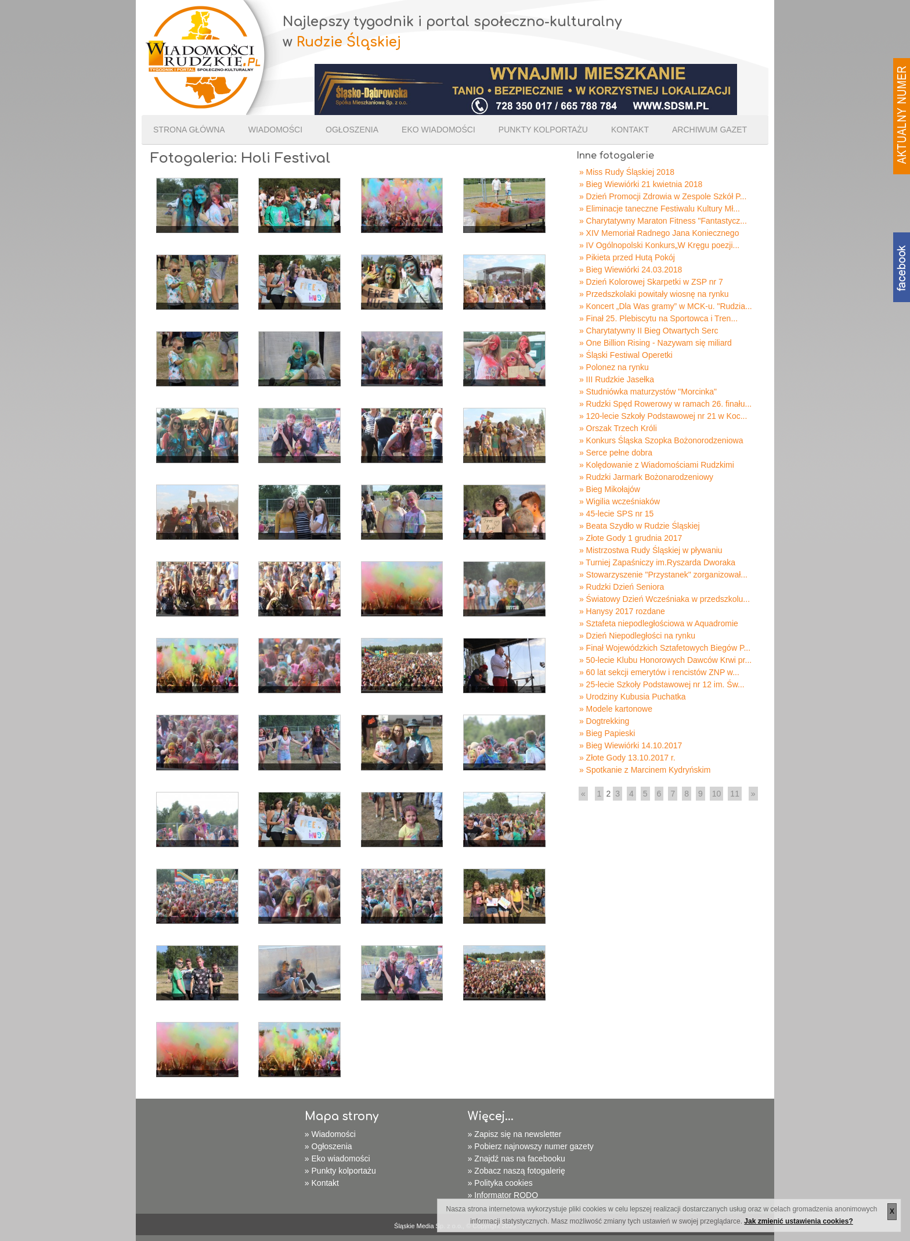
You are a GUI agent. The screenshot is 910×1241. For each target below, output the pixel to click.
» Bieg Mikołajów (609, 489)
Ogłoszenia (352, 129)
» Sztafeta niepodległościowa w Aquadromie (658, 623)
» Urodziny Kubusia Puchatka (632, 696)
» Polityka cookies (500, 1183)
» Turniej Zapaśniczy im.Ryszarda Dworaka (657, 562)
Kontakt (630, 129)
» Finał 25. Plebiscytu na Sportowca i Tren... (658, 318)
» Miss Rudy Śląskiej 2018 (626, 172)
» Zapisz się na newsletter (515, 1134)
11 (734, 793)
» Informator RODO (503, 1195)
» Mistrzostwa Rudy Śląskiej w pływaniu (651, 550)
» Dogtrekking (604, 721)
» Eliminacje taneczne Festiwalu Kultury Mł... (659, 208)
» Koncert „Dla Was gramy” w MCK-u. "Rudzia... (665, 306)
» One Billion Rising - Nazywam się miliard (655, 342)
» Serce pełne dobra (615, 452)
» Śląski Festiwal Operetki (626, 355)
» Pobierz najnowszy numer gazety (531, 1146)
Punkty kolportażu (543, 129)
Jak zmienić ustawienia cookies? (798, 1221)
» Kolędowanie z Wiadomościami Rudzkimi (656, 464)
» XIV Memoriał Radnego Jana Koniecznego (659, 233)
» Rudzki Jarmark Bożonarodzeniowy (646, 477)
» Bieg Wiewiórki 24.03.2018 (630, 269)
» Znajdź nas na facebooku (516, 1158)
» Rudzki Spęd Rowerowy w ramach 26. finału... (665, 403)
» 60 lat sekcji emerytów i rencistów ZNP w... (659, 672)
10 (716, 793)
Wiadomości (275, 129)
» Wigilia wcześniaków (619, 501)
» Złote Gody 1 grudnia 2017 (630, 538)
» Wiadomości (330, 1134)
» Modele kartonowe (615, 708)
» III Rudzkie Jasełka (616, 379)
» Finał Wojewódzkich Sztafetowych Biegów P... (664, 647)
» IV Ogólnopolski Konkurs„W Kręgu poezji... (659, 245)
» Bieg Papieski (607, 733)
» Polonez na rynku (614, 367)
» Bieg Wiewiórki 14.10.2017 (630, 745)
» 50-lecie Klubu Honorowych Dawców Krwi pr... (665, 660)
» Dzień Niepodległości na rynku (637, 635)
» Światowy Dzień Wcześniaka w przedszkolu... (664, 599)
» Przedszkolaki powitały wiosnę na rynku (654, 294)
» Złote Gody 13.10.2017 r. (627, 757)
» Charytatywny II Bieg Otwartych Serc (648, 330)
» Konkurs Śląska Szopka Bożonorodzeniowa (661, 440)
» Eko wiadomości (337, 1158)
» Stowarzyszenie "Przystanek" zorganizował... (663, 574)
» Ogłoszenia (328, 1146)
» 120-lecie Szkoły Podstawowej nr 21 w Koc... (663, 416)
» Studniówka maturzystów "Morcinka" (648, 391)
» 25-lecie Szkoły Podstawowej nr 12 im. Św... (662, 684)
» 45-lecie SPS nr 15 (616, 513)
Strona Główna (189, 129)
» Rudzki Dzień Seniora (621, 586)
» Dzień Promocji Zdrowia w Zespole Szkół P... (662, 196)
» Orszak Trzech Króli (618, 428)
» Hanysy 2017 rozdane (622, 611)
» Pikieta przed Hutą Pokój (627, 257)
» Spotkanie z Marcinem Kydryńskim (644, 769)
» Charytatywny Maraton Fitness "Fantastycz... (663, 220)
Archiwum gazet (709, 129)
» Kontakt (322, 1183)
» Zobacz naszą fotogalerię (516, 1170)
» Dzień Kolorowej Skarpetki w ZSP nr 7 (651, 281)
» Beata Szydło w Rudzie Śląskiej (639, 525)
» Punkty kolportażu (340, 1170)
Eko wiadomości (438, 129)
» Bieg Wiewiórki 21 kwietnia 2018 (640, 184)
